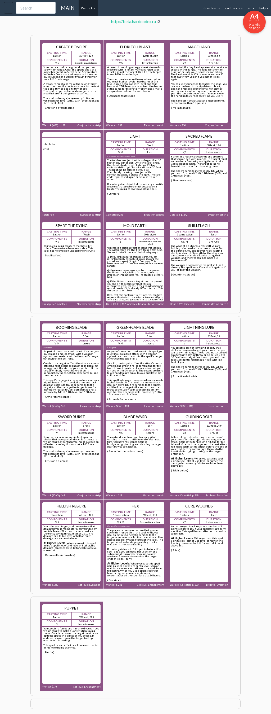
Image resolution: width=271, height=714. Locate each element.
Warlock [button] (88, 8)
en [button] (251, 8)
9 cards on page (254, 21)
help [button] (264, 8)
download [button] (212, 8)
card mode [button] (234, 8)
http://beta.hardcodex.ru (133, 21)
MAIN (68, 8)
